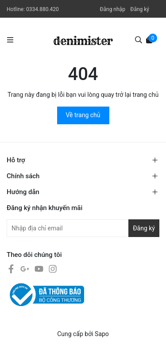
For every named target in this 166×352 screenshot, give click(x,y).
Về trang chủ (83, 115)
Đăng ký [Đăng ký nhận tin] (144, 228)
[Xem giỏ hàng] (149, 39)
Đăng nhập (112, 9)
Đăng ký (139, 9)
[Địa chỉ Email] (83, 228)
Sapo (102, 333)
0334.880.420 (42, 9)
